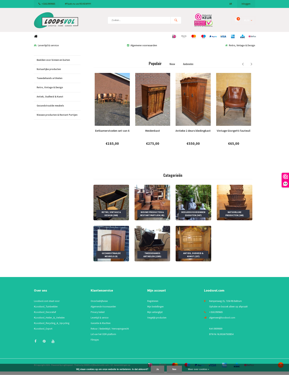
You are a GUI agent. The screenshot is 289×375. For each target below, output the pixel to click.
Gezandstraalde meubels (59, 109)
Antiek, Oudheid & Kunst (59, 100)
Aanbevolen (188, 67)
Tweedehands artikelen (59, 81)
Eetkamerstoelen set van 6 (112, 134)
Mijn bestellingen (155, 310)
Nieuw (172, 67)
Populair (155, 67)
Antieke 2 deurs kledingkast (193, 134)
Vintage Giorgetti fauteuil (233, 134)
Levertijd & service (46, 48)
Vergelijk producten (156, 321)
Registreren (152, 304)
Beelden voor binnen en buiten (59, 63)
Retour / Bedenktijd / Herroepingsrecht (110, 332)
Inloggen (246, 3)
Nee (174, 369)
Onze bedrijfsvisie (99, 304)
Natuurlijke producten (59, 72)
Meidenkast (152, 134)
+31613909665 (47, 3)
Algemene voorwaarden (142, 48)
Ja (157, 369)
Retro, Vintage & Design (240, 48)
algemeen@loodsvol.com (222, 321)
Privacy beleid (98, 315)
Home (35, 39)
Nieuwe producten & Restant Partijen (59, 118)
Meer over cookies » (198, 369)
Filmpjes (95, 343)
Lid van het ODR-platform (103, 337)
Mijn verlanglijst (155, 315)
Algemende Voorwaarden (103, 310)
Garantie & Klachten (101, 326)
